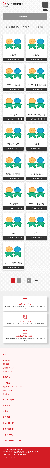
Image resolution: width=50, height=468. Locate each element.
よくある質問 (8, 399)
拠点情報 (6, 394)
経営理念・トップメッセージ (13, 386)
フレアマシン (7, 371)
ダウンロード (8, 423)
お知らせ (6, 405)
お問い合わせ (8, 428)
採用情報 (6, 417)
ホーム (5, 354)
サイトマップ (8, 434)
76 (29, 280)
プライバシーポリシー (12, 440)
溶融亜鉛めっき (8, 368)
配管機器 (5, 6)
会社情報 (6, 383)
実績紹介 (6, 377)
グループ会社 (7, 390)
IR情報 (5, 411)
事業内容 (6, 360)
